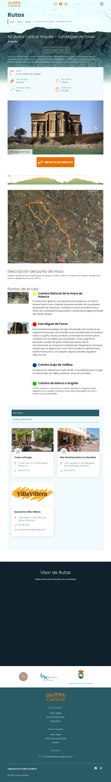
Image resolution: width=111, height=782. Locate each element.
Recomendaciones (55, 717)
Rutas (19, 21)
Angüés (28, 21)
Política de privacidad (55, 738)
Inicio (12, 21)
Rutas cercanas (22, 419)
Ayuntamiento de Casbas (81, 677)
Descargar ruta (56, 50)
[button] (15, 127)
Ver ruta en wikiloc (55, 162)
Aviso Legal (55, 734)
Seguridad (55, 721)
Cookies (55, 742)
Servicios (18, 413)
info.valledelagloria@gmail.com (55, 756)
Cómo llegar (55, 713)
